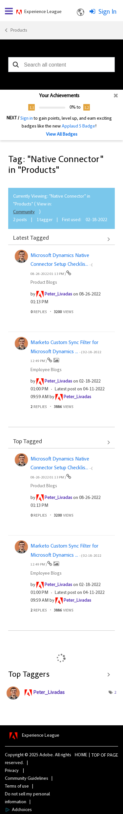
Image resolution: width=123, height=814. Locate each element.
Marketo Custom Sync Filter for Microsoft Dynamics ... (66, 351)
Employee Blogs (46, 370)
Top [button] (96, 755)
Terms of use (17, 786)
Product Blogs (44, 282)
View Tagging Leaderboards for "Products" (61, 674)
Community (24, 212)
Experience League (43, 12)
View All (61, 239)
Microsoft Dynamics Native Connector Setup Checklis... (61, 264)
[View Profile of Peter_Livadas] (58, 294)
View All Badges (61, 134)
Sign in (26, 118)
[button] (15, 64)
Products (18, 30)
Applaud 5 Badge (78, 126)
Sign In (107, 12)
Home (81, 755)
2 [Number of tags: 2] (115, 693)
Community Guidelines (26, 778)
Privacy (12, 771)
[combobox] (61, 64)
